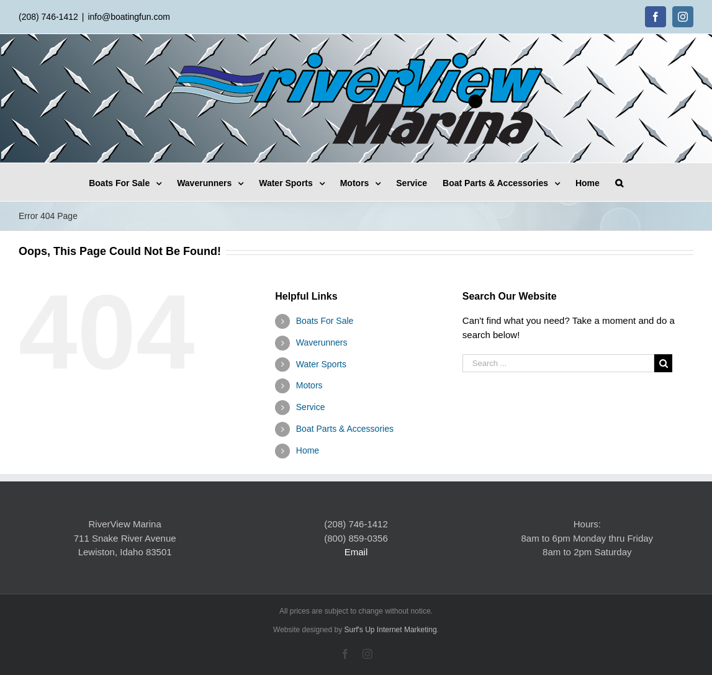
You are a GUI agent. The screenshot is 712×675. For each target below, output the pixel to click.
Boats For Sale (325, 321)
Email (356, 552)
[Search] (619, 182)
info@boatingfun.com (129, 17)
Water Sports (321, 364)
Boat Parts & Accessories (345, 429)
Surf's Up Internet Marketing (391, 629)
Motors (309, 385)
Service (310, 407)
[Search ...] (558, 363)
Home (307, 450)
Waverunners (322, 342)
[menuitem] (133, 182)
